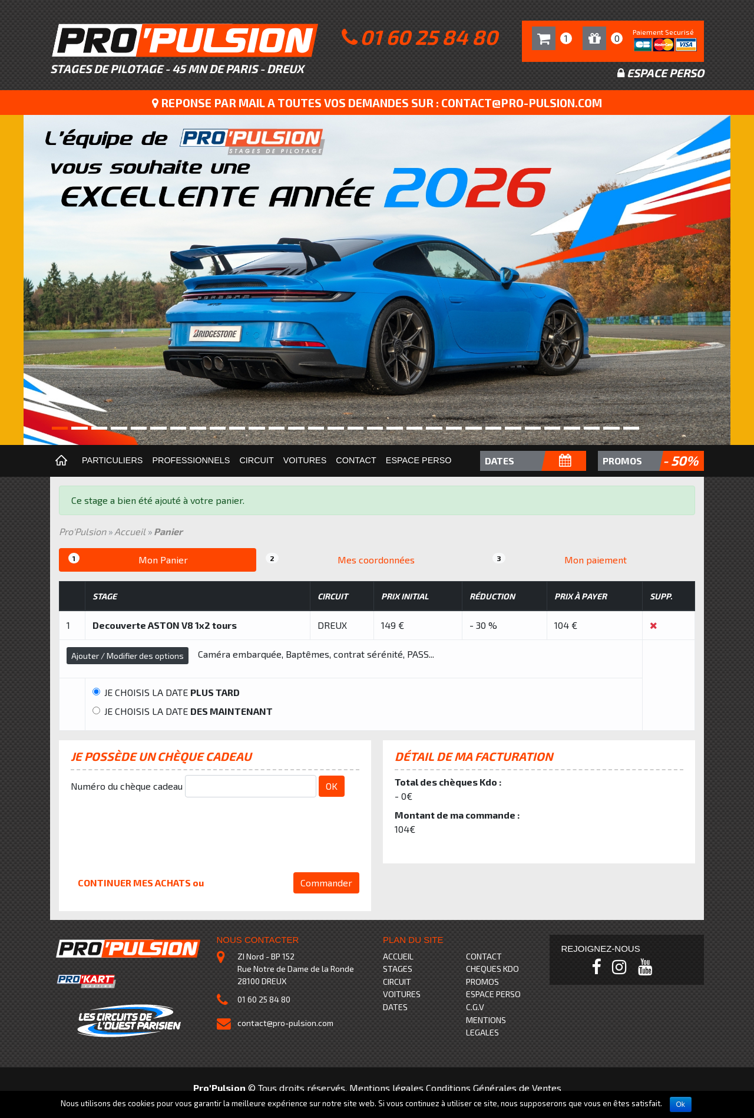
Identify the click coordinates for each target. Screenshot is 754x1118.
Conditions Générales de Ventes (493, 1087)
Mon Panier (128, 559)
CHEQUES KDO (492, 969)
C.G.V (475, 1007)
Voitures (305, 460)
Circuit (256, 460)
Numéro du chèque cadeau (127, 785)
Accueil (129, 531)
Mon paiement (559, 559)
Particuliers (112, 460)
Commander (326, 882)
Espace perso (419, 460)
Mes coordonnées (340, 559)
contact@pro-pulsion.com (285, 1023)
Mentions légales (386, 1087)
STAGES (397, 969)
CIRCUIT (397, 982)
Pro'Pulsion (82, 531)
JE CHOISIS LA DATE (166, 692)
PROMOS (482, 982)
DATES (395, 1007)
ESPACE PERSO (493, 994)
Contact (356, 460)
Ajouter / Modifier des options (127, 656)
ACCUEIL (398, 956)
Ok (680, 1104)
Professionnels (191, 460)
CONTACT (484, 956)
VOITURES (402, 994)
